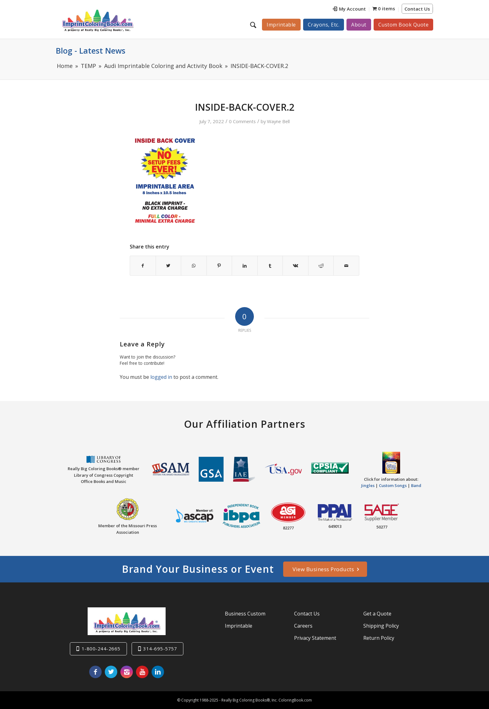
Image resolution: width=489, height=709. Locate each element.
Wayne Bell (278, 121)
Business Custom (245, 613)
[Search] (254, 25)
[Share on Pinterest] (219, 265)
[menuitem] (349, 9)
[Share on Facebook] (143, 265)
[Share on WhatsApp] (193, 265)
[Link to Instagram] (126, 672)
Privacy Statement (315, 637)
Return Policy (378, 637)
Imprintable (238, 625)
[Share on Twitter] (168, 265)
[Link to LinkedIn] (158, 672)
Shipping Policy (381, 625)
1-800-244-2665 (101, 648)
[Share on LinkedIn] (244, 265)
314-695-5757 (160, 648)
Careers (303, 625)
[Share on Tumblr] (270, 265)
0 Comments (242, 121)
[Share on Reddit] (321, 265)
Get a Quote (377, 613)
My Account (349, 9)
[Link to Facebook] (95, 672)
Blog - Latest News (90, 50)
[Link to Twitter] (111, 672)
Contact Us (417, 9)
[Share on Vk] (295, 265)
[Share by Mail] (346, 265)
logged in (161, 377)
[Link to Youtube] (142, 672)
